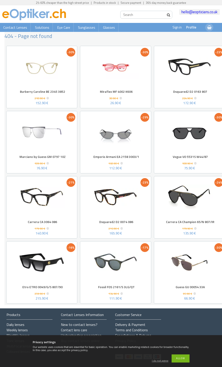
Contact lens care (74, 330)
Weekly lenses (17, 330)
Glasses (109, 27)
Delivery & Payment (130, 324)
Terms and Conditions (131, 330)
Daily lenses (15, 324)
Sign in (177, 27)
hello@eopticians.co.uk (199, 12)
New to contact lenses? (79, 324)
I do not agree (160, 361)
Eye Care (63, 27)
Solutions (42, 27)
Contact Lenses (15, 27)
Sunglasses (86, 27)
